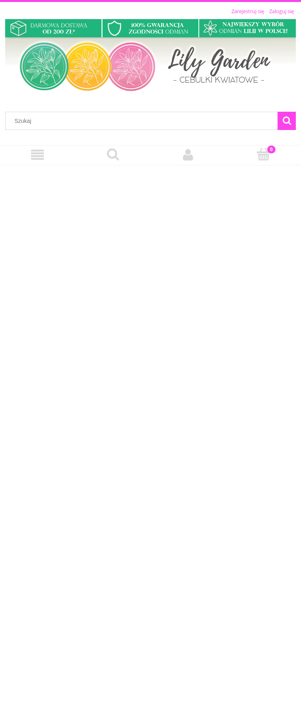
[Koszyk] (263, 154)
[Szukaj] (287, 121)
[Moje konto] (188, 155)
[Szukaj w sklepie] (143, 121)
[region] (150, 438)
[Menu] (37, 155)
